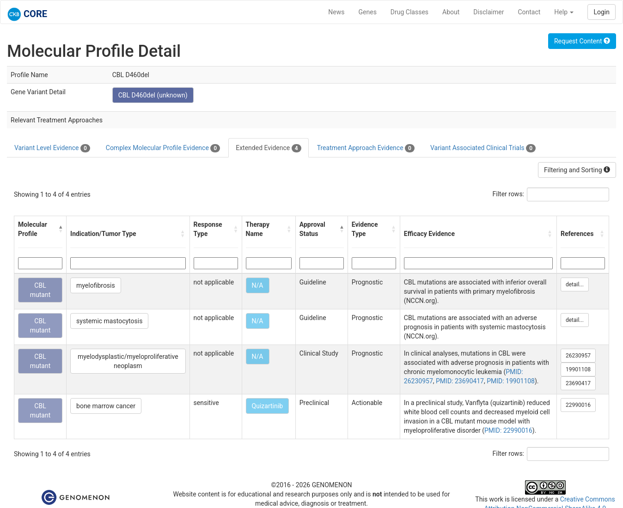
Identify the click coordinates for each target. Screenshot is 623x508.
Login (601, 12)
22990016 (578, 405)
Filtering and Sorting (577, 170)
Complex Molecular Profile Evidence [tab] (163, 148)
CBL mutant (40, 290)
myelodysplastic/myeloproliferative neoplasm (128, 361)
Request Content (582, 41)
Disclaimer (488, 12)
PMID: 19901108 (511, 381)
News (336, 12)
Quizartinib (267, 406)
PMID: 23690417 (460, 381)
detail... (575, 284)
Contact (529, 12)
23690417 (578, 383)
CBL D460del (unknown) (153, 95)
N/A (257, 285)
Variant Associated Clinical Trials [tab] (483, 148)
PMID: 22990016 (508, 430)
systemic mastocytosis (109, 321)
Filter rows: (509, 194)
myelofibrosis (95, 285)
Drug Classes (409, 12)
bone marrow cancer (105, 406)
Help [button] (564, 12)
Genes (368, 12)
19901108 (578, 369)
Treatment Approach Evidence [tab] (366, 148)
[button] (60, 229)
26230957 (578, 355)
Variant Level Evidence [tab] (52, 148)
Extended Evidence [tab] (268, 148)
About (450, 12)
